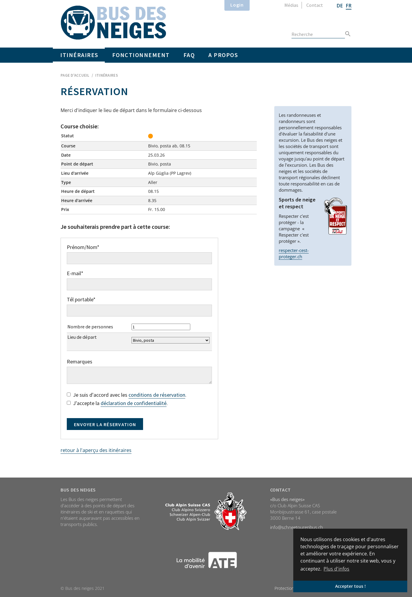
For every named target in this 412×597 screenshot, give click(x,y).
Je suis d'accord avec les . (126, 395)
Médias (291, 5)
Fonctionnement (141, 55)
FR (348, 5)
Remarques (79, 361)
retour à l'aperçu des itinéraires (96, 450)
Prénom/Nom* (83, 247)
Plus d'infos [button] (336, 569)
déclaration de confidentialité (134, 403)
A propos (223, 55)
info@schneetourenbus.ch (296, 527)
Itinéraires (79, 55)
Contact (314, 5)
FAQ (189, 55)
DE (340, 5)
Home (114, 22)
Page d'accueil (75, 75)
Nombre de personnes (90, 327)
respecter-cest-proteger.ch (294, 253)
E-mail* (75, 273)
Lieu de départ (82, 337)
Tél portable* (81, 299)
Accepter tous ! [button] (350, 586)
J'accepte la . (117, 403)
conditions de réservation (157, 394)
